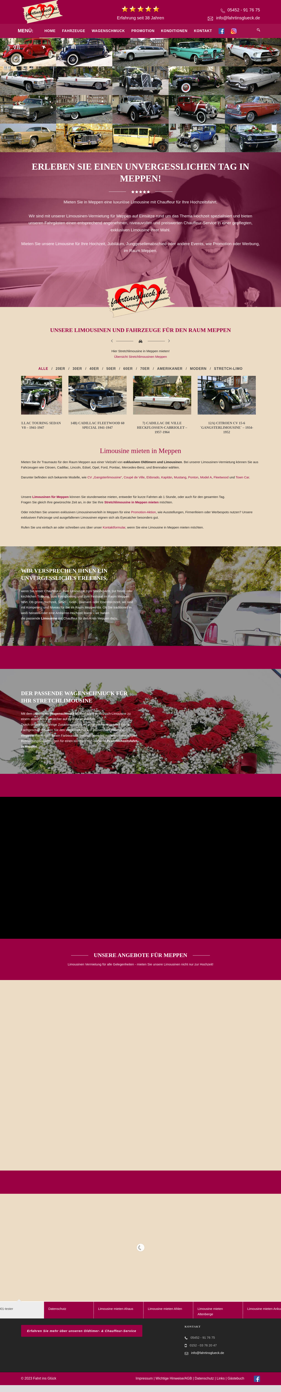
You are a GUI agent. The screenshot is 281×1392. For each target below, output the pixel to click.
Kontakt (203, 31)
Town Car (242, 484)
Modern (198, 368)
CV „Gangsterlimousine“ (104, 484)
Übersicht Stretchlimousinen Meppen (140, 356)
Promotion (143, 31)
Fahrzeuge (73, 31)
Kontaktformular (114, 534)
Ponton (193, 484)
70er (145, 368)
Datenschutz (204, 1385)
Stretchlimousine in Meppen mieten (132, 509)
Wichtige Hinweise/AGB (173, 1385)
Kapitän (166, 484)
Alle (43, 368)
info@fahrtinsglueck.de (238, 17)
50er (111, 368)
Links (221, 1385)
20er (60, 368)
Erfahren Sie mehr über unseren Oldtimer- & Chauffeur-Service (81, 1338)
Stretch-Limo (228, 368)
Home (50, 31)
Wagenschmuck (108, 31)
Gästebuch (236, 1385)
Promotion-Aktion (143, 519)
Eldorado (152, 484)
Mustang (180, 484)
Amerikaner (169, 368)
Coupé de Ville (134, 484)
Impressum (144, 1385)
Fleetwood (221, 484)
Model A (206, 484)
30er (77, 368)
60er (128, 368)
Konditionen (174, 31)
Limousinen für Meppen (50, 503)
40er (94, 368)
